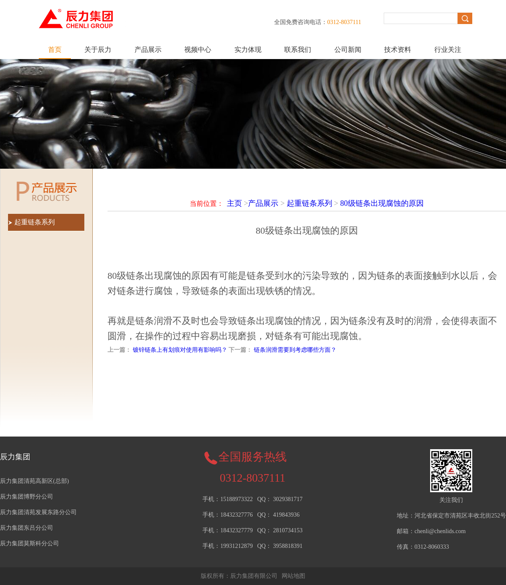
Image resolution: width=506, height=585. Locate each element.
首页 (55, 49)
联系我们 (297, 49)
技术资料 (397, 49)
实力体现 (247, 49)
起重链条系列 (309, 203)
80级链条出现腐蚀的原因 (382, 203)
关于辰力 (97, 49)
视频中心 (197, 49)
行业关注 (447, 49)
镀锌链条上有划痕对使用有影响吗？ (180, 350)
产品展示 (148, 49)
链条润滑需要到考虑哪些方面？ (295, 350)
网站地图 (293, 576)
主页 (234, 203)
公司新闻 (347, 49)
